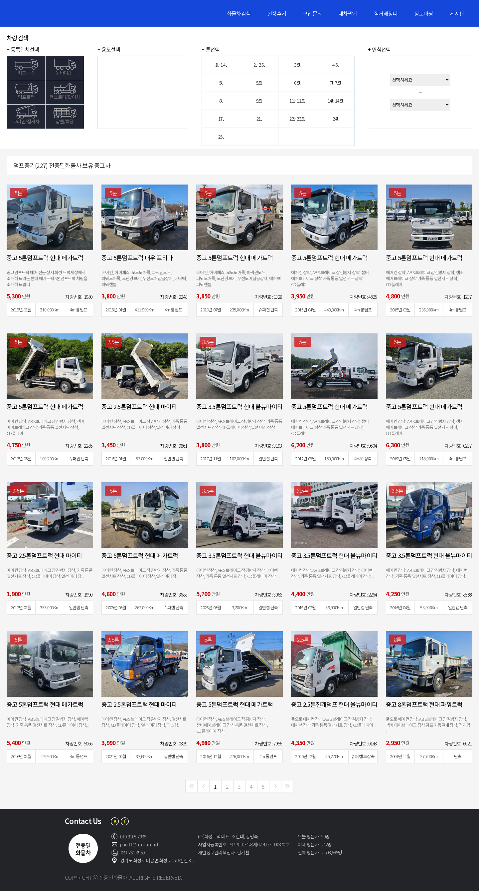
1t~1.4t (221, 64)
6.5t (297, 82)
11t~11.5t (297, 100)
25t (221, 136)
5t (221, 82)
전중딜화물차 (48, 13)
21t (259, 118)
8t (221, 100)
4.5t (335, 64)
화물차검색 (238, 13)
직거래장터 (386, 13)
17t (221, 118)
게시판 (457, 13)
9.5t (259, 100)
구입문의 (312, 13)
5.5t (259, 82)
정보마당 (423, 13)
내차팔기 (347, 13)
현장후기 (276, 13)
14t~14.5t (335, 100)
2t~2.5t (259, 64)
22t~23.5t (297, 118)
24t (335, 118)
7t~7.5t (335, 82)
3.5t (297, 64)
